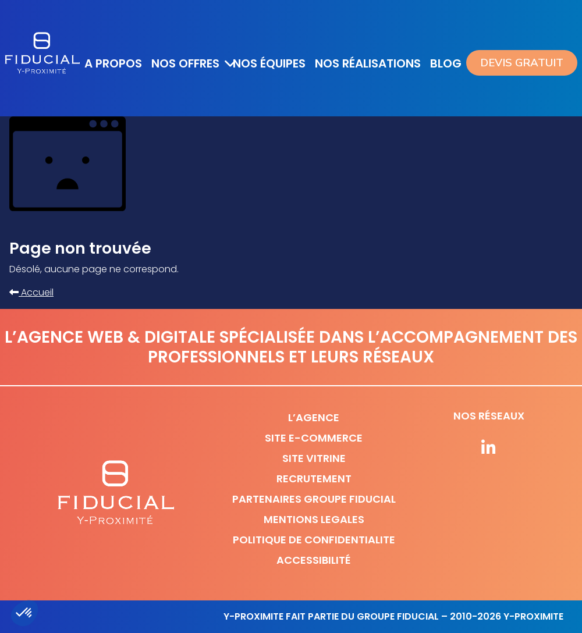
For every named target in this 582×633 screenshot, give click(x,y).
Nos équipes (269, 63)
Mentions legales (314, 519)
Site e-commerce (314, 438)
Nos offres (185, 63)
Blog (446, 63)
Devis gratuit (521, 62)
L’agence (313, 417)
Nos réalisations (368, 63)
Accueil (31, 292)
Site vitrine (314, 458)
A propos (113, 63)
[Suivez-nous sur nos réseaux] (488, 448)
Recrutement (314, 478)
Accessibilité (313, 560)
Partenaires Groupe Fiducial (314, 499)
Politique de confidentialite (314, 539)
